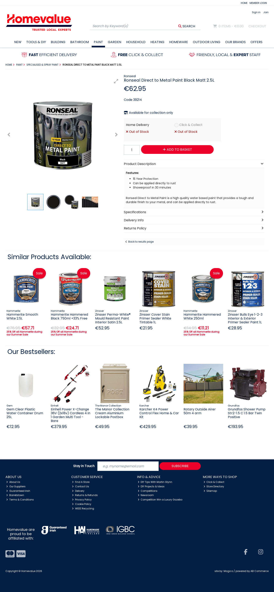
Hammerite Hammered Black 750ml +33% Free (69, 316)
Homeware (178, 42)
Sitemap (210, 491)
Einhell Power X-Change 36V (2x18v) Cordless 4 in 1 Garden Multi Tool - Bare (70, 415)
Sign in (256, 12)
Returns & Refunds (85, 495)
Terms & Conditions (20, 499)
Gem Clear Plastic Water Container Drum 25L (24, 413)
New (17, 42)
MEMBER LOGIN (258, 3)
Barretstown (15, 495)
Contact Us (80, 486)
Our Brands (235, 42)
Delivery (78, 491)
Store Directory (214, 486)
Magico (228, 571)
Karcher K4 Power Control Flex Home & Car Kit (159, 413)
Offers (256, 42)
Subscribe (180, 466)
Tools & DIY (36, 42)
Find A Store (80, 482)
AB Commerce (260, 571)
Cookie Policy (81, 504)
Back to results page (141, 241)
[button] (116, 81)
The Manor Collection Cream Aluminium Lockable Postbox (112, 413)
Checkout (257, 26)
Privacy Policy (82, 499)
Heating (157, 42)
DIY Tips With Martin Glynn (155, 482)
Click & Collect (191, 124)
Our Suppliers (15, 486)
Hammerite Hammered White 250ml (202, 316)
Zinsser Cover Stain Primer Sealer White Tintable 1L (155, 318)
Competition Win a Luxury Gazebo (160, 499)
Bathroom (79, 42)
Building (58, 42)
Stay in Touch (84, 466)
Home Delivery (137, 124)
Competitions (148, 491)
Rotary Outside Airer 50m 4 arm (200, 411)
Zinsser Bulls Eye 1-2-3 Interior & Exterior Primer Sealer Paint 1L (245, 318)
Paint (98, 42)
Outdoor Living (206, 42)
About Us (13, 482)
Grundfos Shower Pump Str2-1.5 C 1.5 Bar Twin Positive (247, 413)
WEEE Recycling (83, 508)
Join (266, 12)
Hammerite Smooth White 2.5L (22, 316)
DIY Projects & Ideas (151, 486)
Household (135, 42)
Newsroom (146, 495)
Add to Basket (177, 149)
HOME (244, 3)
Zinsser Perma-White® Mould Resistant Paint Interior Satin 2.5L (113, 318)
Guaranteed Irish (18, 491)
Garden (114, 42)
